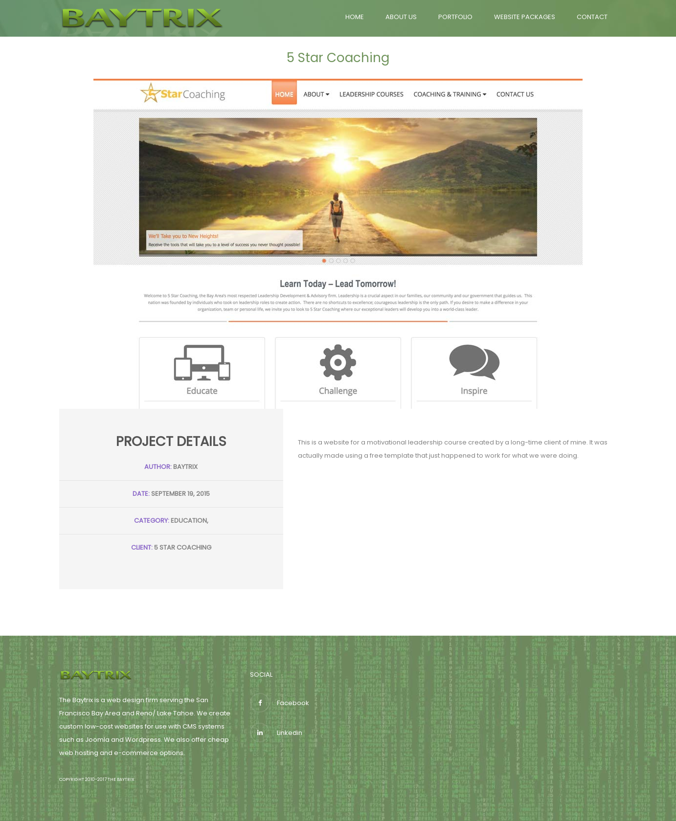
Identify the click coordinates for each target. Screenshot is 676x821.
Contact (592, 17)
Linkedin (276, 732)
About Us (401, 17)
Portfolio (455, 17)
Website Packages (524, 17)
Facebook (279, 702)
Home (354, 17)
